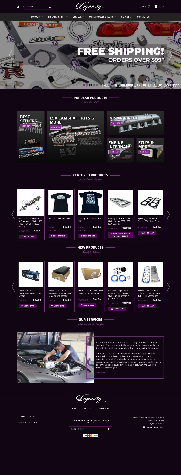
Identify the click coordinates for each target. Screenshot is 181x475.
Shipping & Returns (28, 448)
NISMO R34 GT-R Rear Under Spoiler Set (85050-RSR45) (90, 292)
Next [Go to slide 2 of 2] (168, 214)
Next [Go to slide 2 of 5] (170, 55)
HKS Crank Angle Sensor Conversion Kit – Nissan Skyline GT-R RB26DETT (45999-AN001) (118, 294)
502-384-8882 (158, 449)
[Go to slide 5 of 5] (97, 85)
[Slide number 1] (90, 55)
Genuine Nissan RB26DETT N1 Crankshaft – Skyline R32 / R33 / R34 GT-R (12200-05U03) (30, 222)
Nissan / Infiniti (58, 16)
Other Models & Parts (102, 16)
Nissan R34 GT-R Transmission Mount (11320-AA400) (30, 293)
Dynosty (37, 16)
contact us (103, 433)
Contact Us (143, 16)
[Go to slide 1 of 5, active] (84, 85)
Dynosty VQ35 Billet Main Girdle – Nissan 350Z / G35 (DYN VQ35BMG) (119, 221)
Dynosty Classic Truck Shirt (59, 218)
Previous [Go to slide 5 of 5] (11, 55)
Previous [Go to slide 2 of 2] (13, 214)
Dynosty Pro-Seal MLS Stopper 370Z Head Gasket (149, 220)
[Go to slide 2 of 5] (87, 85)
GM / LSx (78, 16)
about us (88, 433)
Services (126, 16)
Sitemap (105, 472)
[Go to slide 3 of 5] (90, 85)
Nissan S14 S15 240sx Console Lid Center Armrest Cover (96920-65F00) (59, 293)
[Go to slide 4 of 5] (94, 85)
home (74, 433)
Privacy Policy (28, 442)
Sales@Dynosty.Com (154, 452)
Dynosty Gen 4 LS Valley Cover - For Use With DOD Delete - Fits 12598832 (149, 293)
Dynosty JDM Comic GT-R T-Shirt (90, 220)
